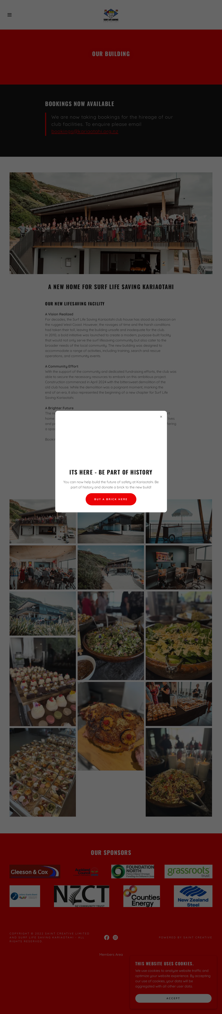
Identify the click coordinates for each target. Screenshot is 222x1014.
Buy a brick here (111, 499)
